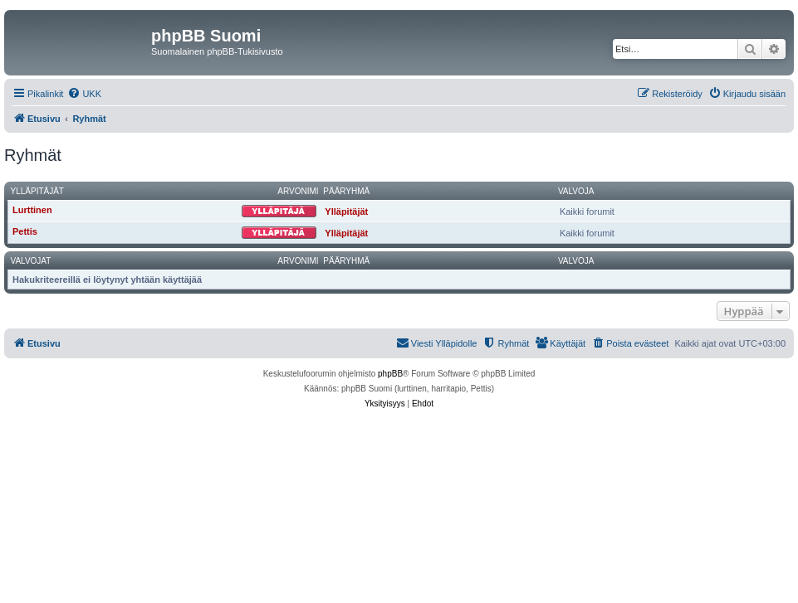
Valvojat (31, 260)
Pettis (24, 231)
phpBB (390, 373)
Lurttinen (32, 210)
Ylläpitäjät (37, 191)
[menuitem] (84, 94)
